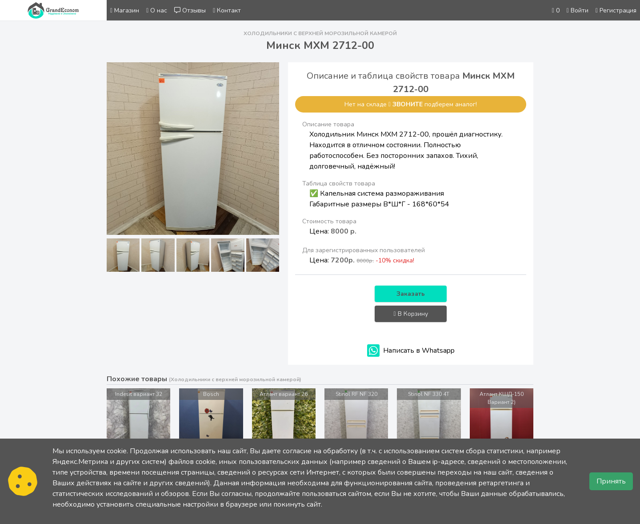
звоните (407, 104)
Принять (611, 481)
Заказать (410, 294)
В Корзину (411, 314)
